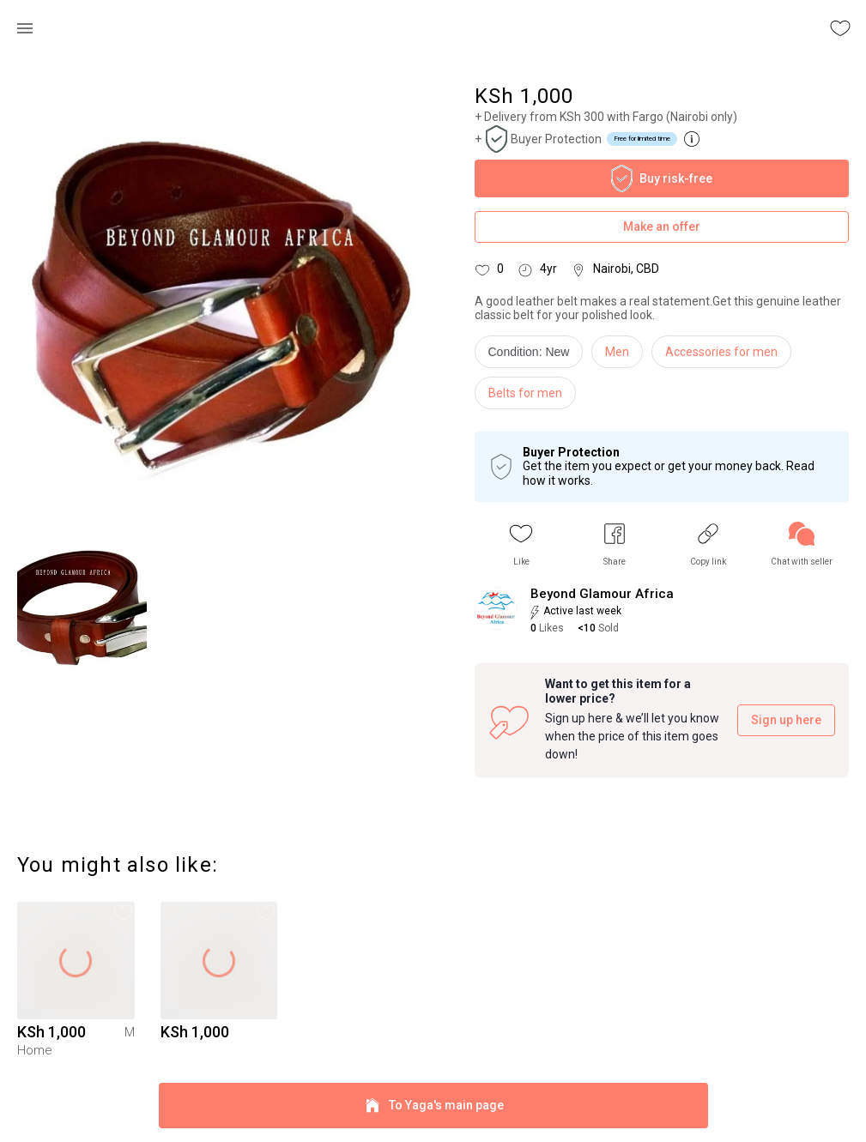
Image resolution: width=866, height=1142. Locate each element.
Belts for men (525, 393)
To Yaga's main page (433, 1105)
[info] (533, 356)
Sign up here (786, 720)
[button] (521, 544)
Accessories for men (721, 352)
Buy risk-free (662, 178)
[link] (802, 544)
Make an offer (662, 227)
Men (617, 352)
